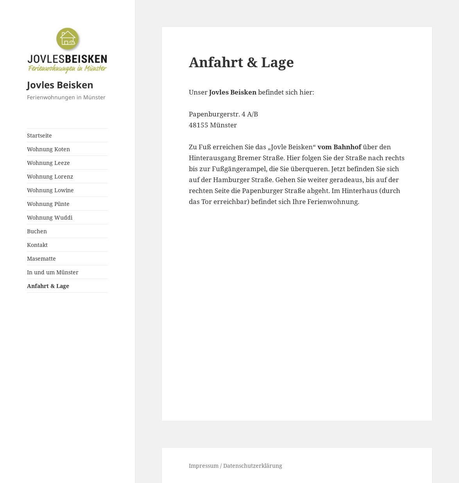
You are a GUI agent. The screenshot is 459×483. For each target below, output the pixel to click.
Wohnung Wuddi (49, 217)
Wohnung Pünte (48, 204)
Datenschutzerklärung (252, 465)
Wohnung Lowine (50, 190)
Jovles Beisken (60, 84)
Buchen (37, 231)
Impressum (204, 465)
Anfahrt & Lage (48, 286)
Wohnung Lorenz (50, 176)
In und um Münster (53, 272)
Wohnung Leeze (48, 162)
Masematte (41, 258)
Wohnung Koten (48, 149)
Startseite (39, 135)
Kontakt (37, 245)
